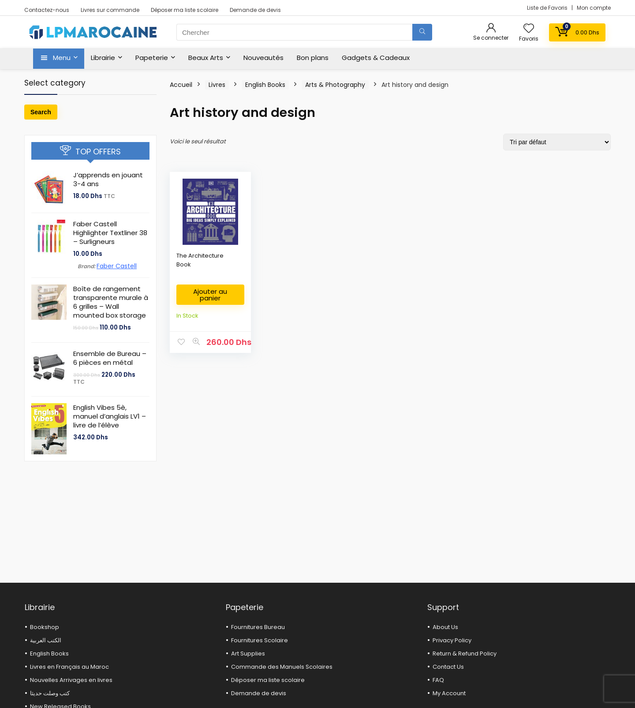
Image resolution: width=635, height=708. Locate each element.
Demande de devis (255, 10)
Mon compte (594, 7)
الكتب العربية (45, 640)
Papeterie (151, 57)
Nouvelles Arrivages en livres (71, 680)
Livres (217, 84)
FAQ (438, 680)
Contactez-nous (46, 10)
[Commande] (557, 142)
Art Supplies (248, 653)
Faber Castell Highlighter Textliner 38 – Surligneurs (110, 232)
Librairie (103, 57)
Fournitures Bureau (258, 627)
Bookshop (44, 627)
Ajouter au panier (210, 295)
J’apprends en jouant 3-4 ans (108, 179)
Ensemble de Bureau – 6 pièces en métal (109, 358)
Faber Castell (117, 266)
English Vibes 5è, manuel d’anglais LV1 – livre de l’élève (109, 416)
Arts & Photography (335, 84)
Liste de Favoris (548, 7)
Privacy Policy (452, 640)
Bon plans (313, 57)
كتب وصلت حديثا (50, 693)
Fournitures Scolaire (259, 640)
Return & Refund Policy (465, 653)
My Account (449, 693)
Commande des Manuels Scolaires (281, 667)
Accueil (181, 84)
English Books (265, 84)
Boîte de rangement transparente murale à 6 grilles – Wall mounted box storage (110, 302)
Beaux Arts (205, 57)
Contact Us (448, 667)
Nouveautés (263, 57)
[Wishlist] (528, 29)
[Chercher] (422, 32)
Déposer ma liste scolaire (184, 10)
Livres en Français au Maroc (69, 667)
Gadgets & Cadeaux (376, 57)
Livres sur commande (110, 10)
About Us (445, 627)
